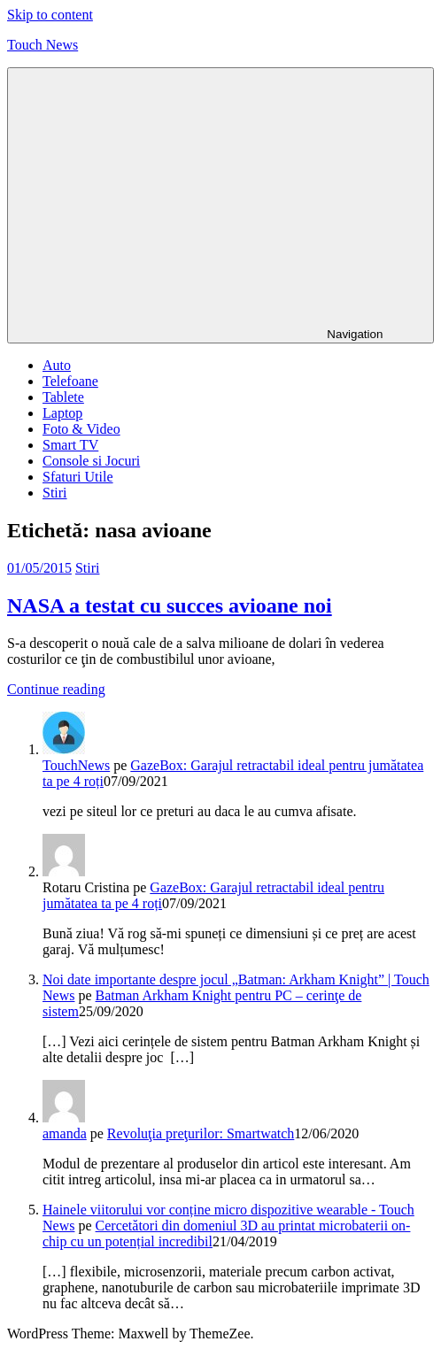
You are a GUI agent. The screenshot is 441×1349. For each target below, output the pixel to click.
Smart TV (70, 444)
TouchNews (76, 765)
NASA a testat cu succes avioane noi (169, 605)
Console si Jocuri (91, 460)
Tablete (63, 397)
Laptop (62, 412)
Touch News (42, 44)
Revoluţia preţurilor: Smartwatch (201, 1133)
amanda (65, 1133)
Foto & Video (81, 428)
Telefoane (70, 381)
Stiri (55, 492)
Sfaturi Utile (78, 476)
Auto (57, 365)
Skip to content (50, 14)
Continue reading (56, 689)
